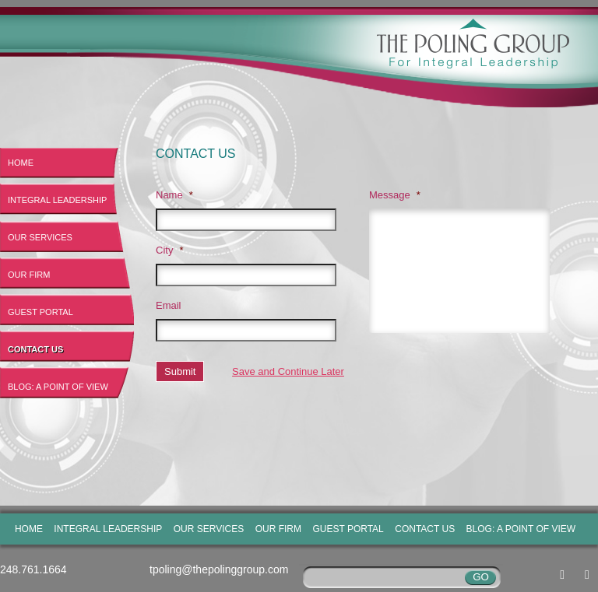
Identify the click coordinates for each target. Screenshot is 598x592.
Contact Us (35, 349)
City (169, 250)
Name (174, 195)
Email (168, 305)
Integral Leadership (57, 200)
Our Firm (29, 274)
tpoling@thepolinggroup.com (219, 569)
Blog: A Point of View (58, 386)
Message (394, 195)
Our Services (40, 237)
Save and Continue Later (288, 371)
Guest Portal (40, 312)
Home (20, 162)
